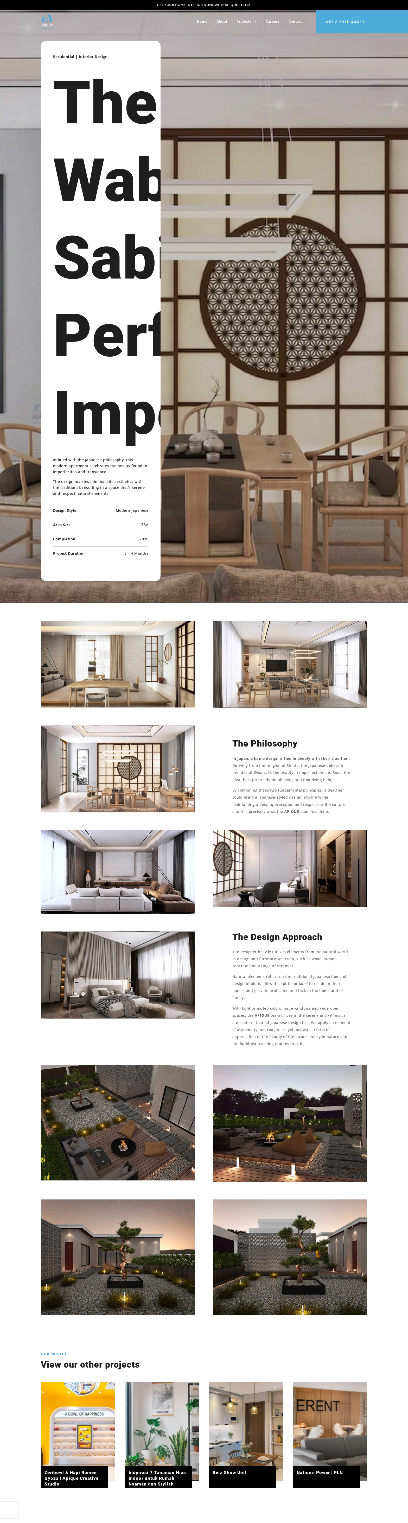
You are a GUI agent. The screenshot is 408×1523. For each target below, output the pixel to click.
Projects (244, 21)
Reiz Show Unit (229, 1472)
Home (202, 21)
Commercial (56, 1371)
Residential (63, 1371)
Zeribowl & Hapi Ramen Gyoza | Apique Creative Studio (71, 1478)
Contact (296, 21)
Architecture (49, 1371)
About (222, 21)
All (44, 1371)
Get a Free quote (345, 22)
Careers (273, 21)
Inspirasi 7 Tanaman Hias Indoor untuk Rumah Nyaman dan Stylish (157, 1478)
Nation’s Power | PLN (319, 1472)
